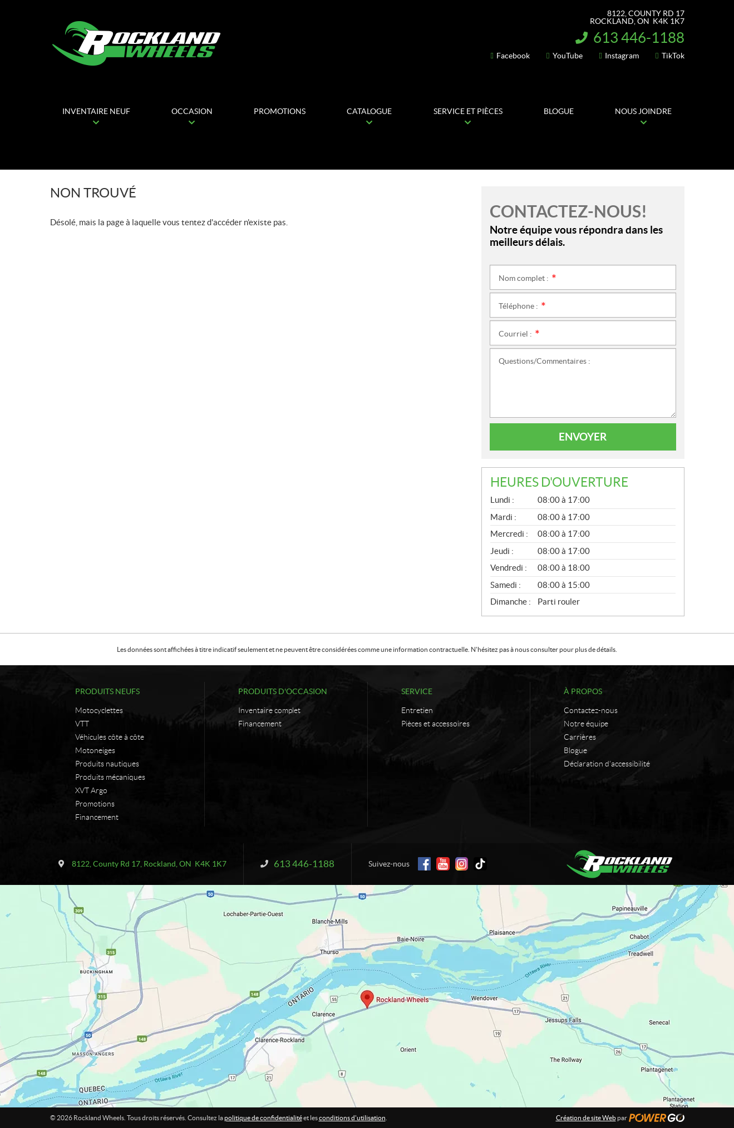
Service (416, 691)
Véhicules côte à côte (109, 737)
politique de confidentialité (263, 1117)
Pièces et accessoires (435, 723)
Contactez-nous (591, 710)
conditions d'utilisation (352, 1117)
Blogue (575, 750)
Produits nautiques (107, 763)
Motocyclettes (99, 710)
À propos (583, 691)
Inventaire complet (269, 710)
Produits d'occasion (282, 691)
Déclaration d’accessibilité (607, 763)
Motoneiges (95, 750)
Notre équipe (586, 723)
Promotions (95, 803)
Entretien (417, 710)
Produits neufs (107, 691)
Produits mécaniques (110, 777)
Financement (97, 817)
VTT (82, 723)
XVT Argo (91, 790)
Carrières (580, 737)
